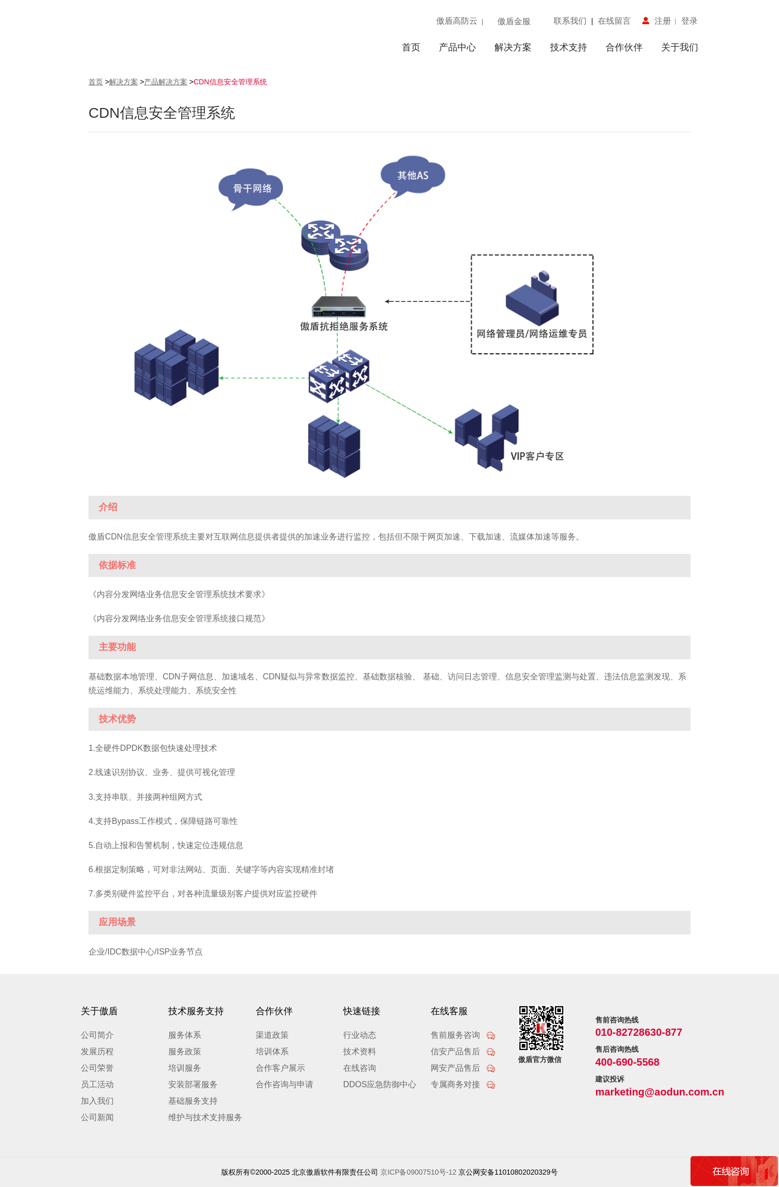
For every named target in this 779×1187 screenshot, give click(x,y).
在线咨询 (359, 1068)
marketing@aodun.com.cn (659, 1092)
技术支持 (568, 47)
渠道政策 (272, 1035)
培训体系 (272, 1051)
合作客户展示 (280, 1068)
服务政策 (184, 1051)
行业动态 (359, 1035)
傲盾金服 (514, 21)
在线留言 (612, 20)
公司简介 (97, 1035)
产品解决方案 (165, 82)
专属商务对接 (463, 1084)
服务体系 (184, 1035)
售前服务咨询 (463, 1035)
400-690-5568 (627, 1062)
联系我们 (572, 20)
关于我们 (679, 47)
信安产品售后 (463, 1051)
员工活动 (97, 1084)
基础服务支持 (193, 1100)
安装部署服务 (193, 1084)
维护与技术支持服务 (205, 1117)
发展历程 (97, 1051)
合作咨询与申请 (284, 1084)
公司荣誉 (97, 1068)
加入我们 (97, 1100)
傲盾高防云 (456, 20)
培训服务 (184, 1068)
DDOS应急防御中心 (379, 1084)
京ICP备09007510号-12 (418, 1172)
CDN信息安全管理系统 (230, 82)
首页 (411, 47)
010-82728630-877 (638, 1032)
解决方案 (513, 47)
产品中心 (457, 47)
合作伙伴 (624, 47)
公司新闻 (97, 1117)
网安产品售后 (463, 1068)
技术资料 (359, 1051)
